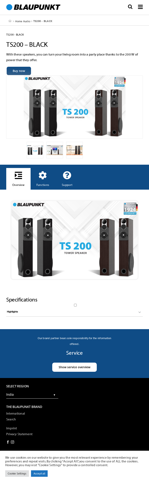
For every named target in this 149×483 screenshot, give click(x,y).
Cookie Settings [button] (17, 473)
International (15, 413)
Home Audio (22, 21)
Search (11, 419)
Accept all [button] (39, 473)
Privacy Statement (19, 434)
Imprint (11, 428)
